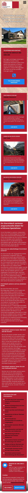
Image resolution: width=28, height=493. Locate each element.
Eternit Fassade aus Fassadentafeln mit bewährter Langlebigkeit (13, 420)
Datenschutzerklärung (17, 482)
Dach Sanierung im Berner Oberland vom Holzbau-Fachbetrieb (12, 435)
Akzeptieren (19, 487)
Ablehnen (8, 487)
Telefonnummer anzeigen (14, 81)
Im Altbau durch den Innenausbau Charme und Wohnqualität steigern (14, 401)
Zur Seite (14, 127)
